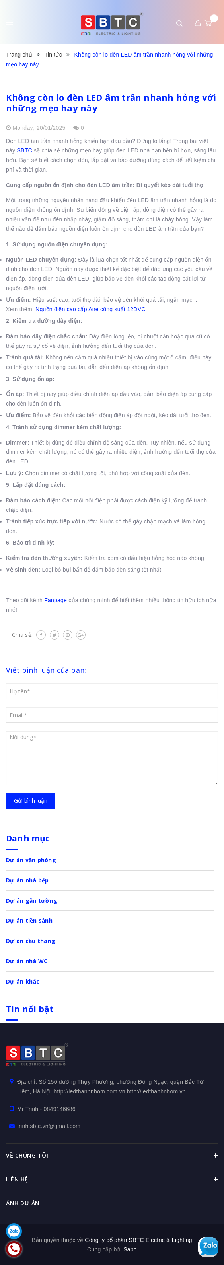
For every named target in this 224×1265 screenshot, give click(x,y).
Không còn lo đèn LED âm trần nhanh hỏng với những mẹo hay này (111, 102)
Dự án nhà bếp (27, 880)
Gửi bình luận (30, 800)
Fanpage (55, 600)
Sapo (130, 1249)
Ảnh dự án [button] (23, 1203)
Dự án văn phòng (31, 860)
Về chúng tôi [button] (112, 1156)
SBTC (24, 150)
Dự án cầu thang (30, 941)
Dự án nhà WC (26, 961)
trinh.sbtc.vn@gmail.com (48, 1126)
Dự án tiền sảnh (29, 920)
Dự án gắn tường (31, 900)
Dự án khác (23, 981)
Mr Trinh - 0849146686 (46, 1109)
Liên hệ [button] (112, 1179)
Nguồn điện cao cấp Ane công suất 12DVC (90, 309)
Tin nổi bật (29, 1009)
